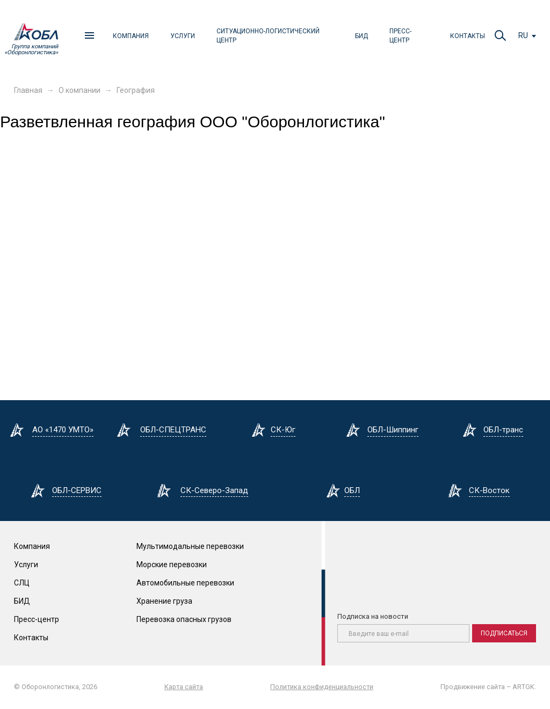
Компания (131, 36)
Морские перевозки (171, 564)
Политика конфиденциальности (321, 687)
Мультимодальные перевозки (190, 546)
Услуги (182, 36)
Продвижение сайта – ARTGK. (488, 687)
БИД (361, 36)
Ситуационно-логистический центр (268, 35)
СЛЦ (22, 582)
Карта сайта (183, 687)
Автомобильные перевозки (185, 582)
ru (523, 35)
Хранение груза (164, 601)
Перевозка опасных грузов (183, 619)
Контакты (467, 36)
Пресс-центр (400, 35)
